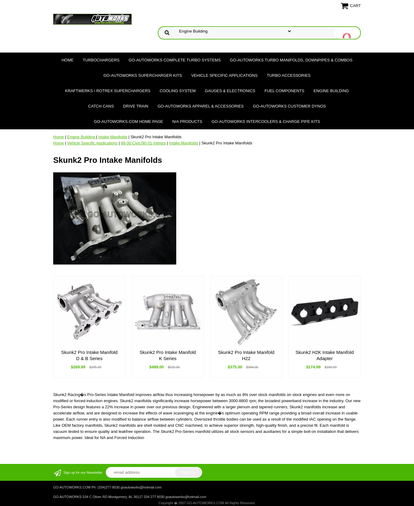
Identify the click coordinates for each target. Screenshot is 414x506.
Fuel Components (285, 90)
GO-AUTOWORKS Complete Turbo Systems (175, 60)
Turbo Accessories (288, 75)
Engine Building (331, 90)
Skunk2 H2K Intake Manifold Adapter (325, 355)
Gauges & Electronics (230, 90)
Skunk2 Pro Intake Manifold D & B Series (89, 355)
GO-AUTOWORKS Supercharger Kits (142, 75)
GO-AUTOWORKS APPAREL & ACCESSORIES (200, 106)
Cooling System (178, 90)
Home (68, 60)
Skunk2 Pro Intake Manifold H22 (246, 355)
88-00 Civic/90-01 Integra (143, 143)
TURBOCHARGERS (101, 60)
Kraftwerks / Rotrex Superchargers (107, 90)
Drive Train (135, 106)
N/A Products (187, 121)
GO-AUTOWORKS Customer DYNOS (289, 106)
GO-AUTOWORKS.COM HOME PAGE (128, 121)
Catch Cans (101, 106)
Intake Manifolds (112, 137)
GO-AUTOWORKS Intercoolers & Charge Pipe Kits (266, 121)
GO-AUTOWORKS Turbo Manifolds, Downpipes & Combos (291, 60)
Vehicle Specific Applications (224, 75)
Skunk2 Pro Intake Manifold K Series (168, 355)
